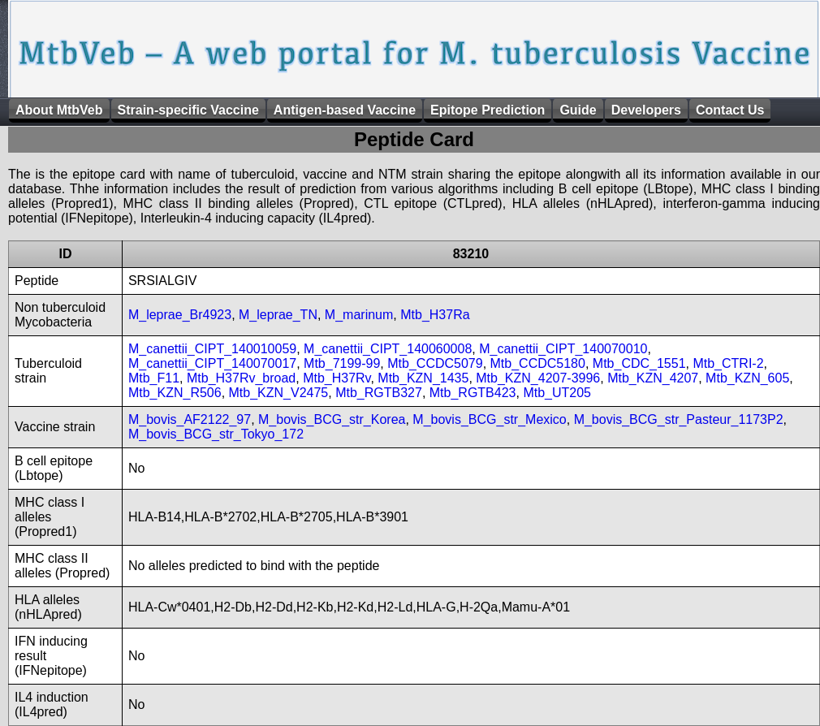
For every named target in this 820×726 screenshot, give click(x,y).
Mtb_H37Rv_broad (241, 378)
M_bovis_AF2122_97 (189, 419)
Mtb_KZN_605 (747, 378)
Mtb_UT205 (557, 393)
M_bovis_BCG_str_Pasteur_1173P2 (678, 419)
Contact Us (730, 110)
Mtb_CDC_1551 (639, 363)
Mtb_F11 (153, 378)
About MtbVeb (59, 110)
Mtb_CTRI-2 (728, 363)
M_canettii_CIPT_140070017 (212, 363)
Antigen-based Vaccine (345, 110)
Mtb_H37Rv (336, 378)
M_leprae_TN (278, 315)
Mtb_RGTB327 (378, 393)
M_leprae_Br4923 (179, 315)
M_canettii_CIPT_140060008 (388, 349)
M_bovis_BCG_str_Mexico (489, 419)
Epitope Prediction (487, 110)
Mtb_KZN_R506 (175, 393)
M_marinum (359, 315)
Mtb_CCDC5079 (434, 363)
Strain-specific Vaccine (188, 110)
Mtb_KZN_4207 (652, 378)
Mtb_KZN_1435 (423, 378)
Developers (646, 110)
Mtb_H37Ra (434, 315)
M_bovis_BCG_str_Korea (331, 419)
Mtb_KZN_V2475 (279, 393)
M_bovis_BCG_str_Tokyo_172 (216, 434)
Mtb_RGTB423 (472, 393)
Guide (577, 110)
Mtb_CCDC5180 (537, 363)
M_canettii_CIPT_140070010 (563, 349)
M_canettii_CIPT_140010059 (212, 349)
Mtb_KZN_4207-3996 (538, 378)
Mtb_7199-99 (342, 363)
